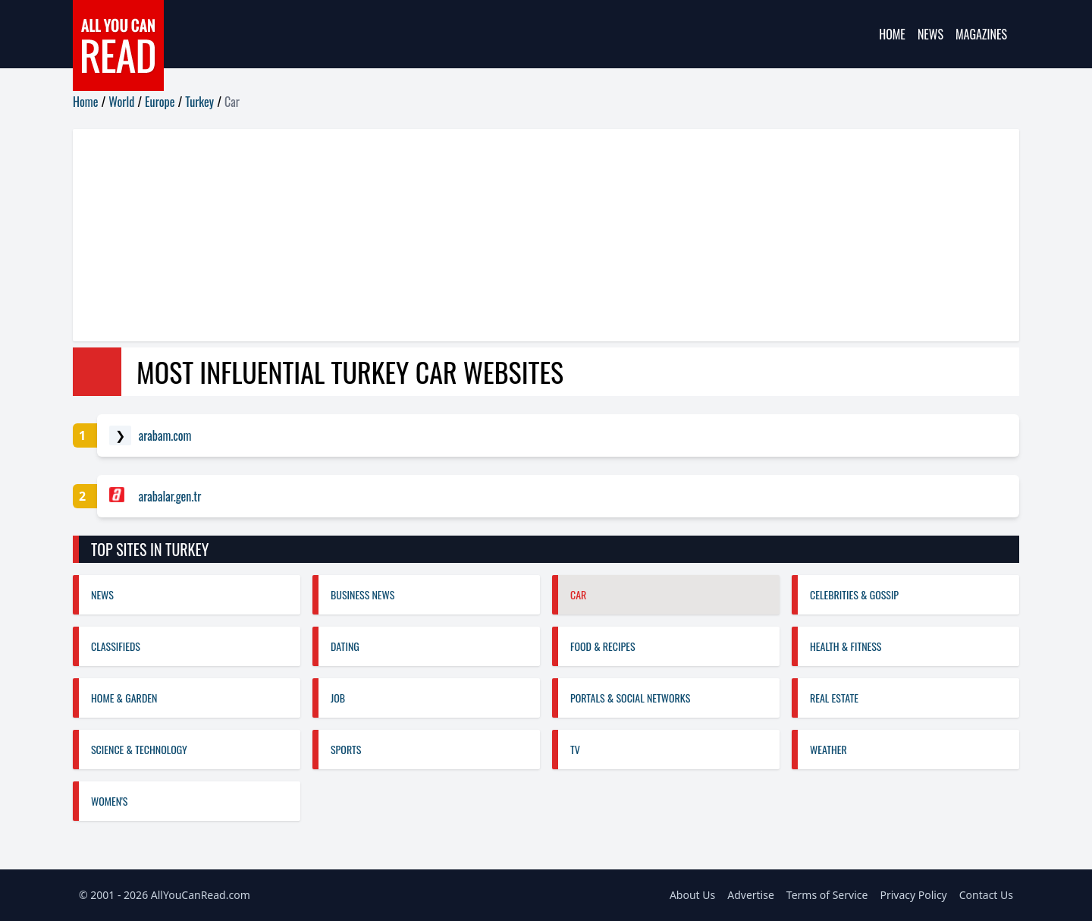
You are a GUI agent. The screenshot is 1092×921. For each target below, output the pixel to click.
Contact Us (986, 895)
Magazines (981, 34)
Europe (159, 102)
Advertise (750, 895)
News (930, 34)
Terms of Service (827, 895)
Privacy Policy (913, 895)
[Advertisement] (528, 235)
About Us (692, 895)
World (121, 102)
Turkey (199, 102)
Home (892, 34)
